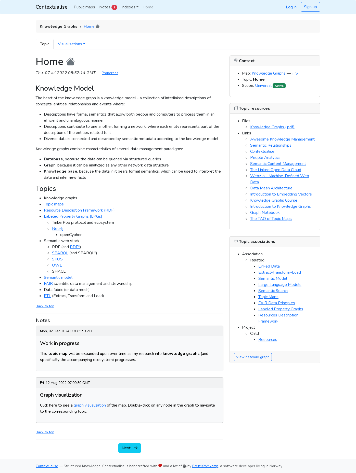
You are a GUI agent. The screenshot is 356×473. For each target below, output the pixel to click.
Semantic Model (272, 278)
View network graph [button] (253, 357)
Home (89, 26)
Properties (110, 73)
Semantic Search (273, 291)
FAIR (48, 283)
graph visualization (90, 405)
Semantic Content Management (278, 163)
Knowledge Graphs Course (273, 200)
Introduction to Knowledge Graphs (280, 206)
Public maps (84, 7)
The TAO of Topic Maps (271, 218)
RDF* (75, 247)
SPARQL (60, 253)
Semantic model (58, 277)
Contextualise (52, 7)
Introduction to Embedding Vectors (281, 194)
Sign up (310, 7)
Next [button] (130, 448)
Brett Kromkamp (205, 466)
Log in (291, 7)
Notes (108, 7)
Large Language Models (279, 284)
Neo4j (57, 228)
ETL (47, 296)
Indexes (128, 7)
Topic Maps (268, 297)
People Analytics (265, 157)
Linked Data (269, 266)
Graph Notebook (265, 212)
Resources (267, 339)
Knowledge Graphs (269, 73)
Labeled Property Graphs (280, 309)
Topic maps (54, 204)
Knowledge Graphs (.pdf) (272, 127)
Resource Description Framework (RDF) (79, 210)
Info (295, 73)
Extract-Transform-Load (279, 272)
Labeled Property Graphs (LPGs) (73, 216)
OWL (57, 265)
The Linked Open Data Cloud (275, 170)
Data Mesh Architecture (271, 188)
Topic (44, 44)
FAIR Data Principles (276, 303)
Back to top (45, 306)
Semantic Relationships (270, 145)
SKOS (57, 259)
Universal (263, 85)
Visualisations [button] (70, 44)
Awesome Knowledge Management (282, 139)
